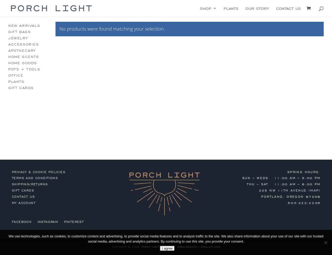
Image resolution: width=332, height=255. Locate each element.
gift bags (19, 32)
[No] (325, 242)
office (16, 75)
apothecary (22, 50)
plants (231, 8)
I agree (167, 248)
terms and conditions (35, 178)
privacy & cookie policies (38, 172)
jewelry (18, 38)
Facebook (22, 222)
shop (205, 8)
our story (257, 8)
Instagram (48, 222)
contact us (288, 8)
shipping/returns (30, 184)
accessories (23, 44)
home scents (23, 57)
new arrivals (24, 26)
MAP (314, 190)
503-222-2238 (304, 203)
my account (24, 203)
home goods (22, 63)
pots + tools (24, 69)
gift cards (21, 88)
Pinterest (74, 222)
